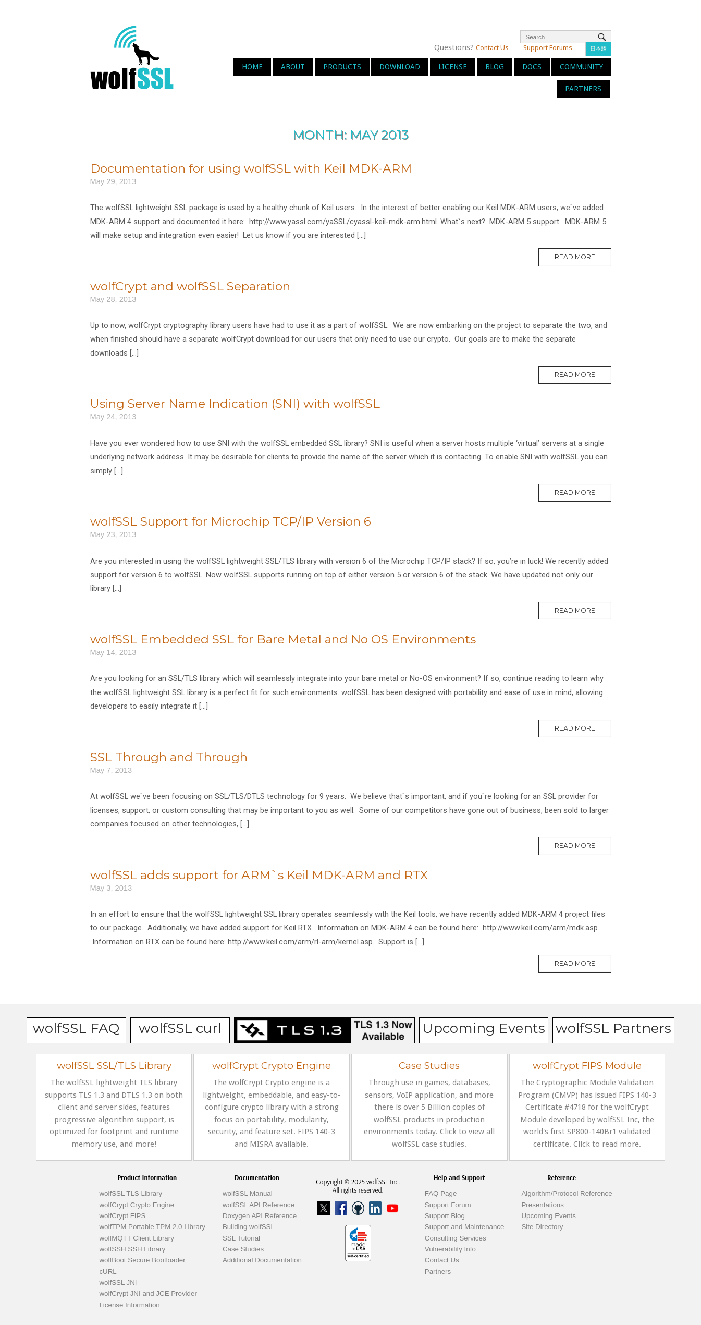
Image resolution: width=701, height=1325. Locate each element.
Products (342, 67)
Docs (532, 67)
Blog (494, 67)
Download (399, 67)
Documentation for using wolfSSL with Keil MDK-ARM (251, 168)
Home (252, 67)
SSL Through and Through (169, 757)
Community (581, 67)
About (293, 67)
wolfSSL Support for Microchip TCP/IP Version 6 (230, 521)
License (452, 67)
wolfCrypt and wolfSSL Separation (190, 286)
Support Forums (547, 48)
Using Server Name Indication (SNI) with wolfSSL (235, 403)
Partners (583, 88)
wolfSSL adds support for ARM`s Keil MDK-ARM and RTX (259, 875)
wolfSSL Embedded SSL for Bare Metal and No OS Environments (283, 639)
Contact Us (492, 48)
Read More (583, 259)
